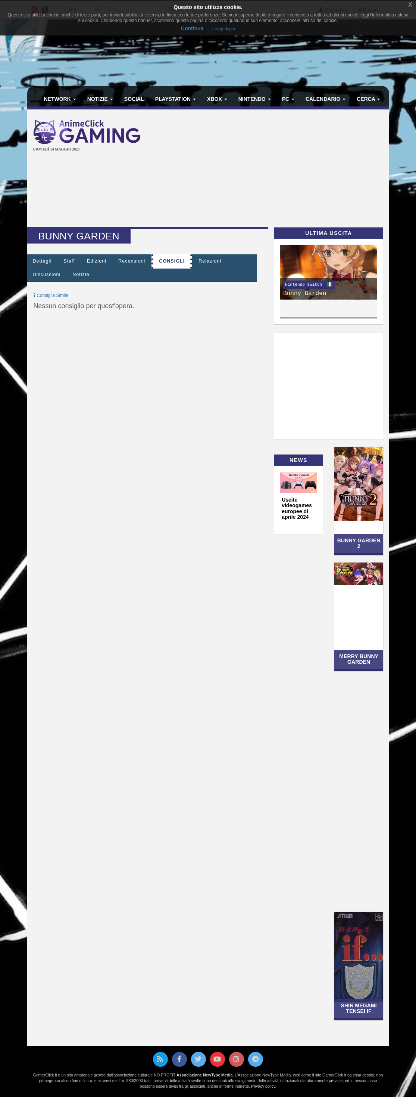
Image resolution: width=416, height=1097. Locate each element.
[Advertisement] (284, 169)
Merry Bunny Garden (358, 659)
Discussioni (47, 274)
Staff (69, 261)
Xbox (217, 99)
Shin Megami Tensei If (358, 1008)
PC (288, 99)
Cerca (368, 99)
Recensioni (131, 261)
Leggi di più (223, 28)
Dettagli (42, 261)
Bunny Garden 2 (359, 543)
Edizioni (96, 261)
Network (60, 99)
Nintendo (254, 99)
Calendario (325, 99)
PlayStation (175, 99)
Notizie (100, 99)
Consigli (172, 261)
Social (134, 99)
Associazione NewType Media (204, 1075)
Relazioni (209, 261)
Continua (192, 28)
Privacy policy (263, 1086)
